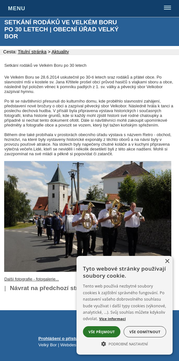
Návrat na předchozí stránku (51, 288)
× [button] (167, 261)
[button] (124, 343)
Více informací (112, 318)
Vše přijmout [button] (101, 331)
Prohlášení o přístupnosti (64, 338)
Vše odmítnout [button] (144, 331)
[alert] (125, 305)
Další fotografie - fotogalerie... (31, 279)
